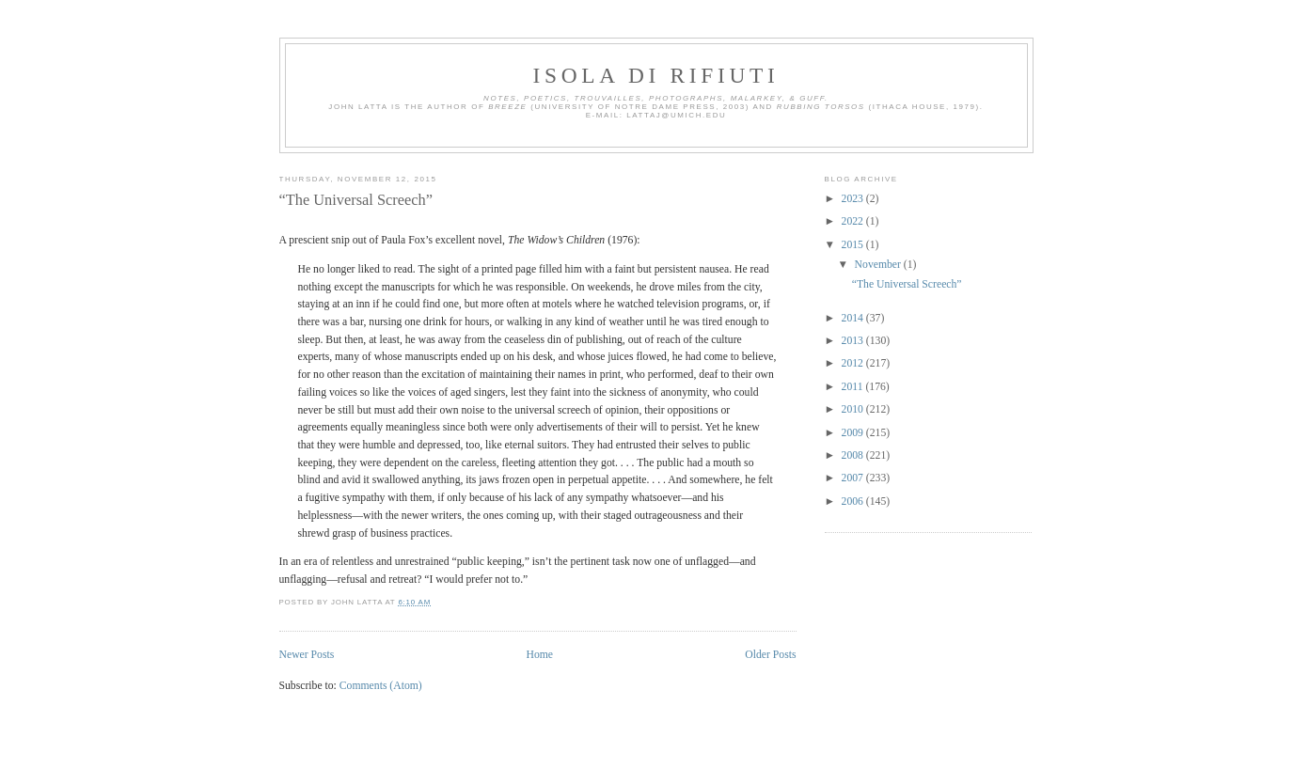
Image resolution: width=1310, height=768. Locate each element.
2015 (854, 245)
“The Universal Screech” (356, 200)
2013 (854, 341)
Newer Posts (307, 655)
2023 (854, 199)
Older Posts (770, 655)
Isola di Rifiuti (656, 75)
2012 (854, 363)
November (879, 265)
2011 (854, 387)
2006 (854, 501)
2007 (854, 478)
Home (539, 655)
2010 (854, 409)
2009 (854, 433)
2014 (854, 318)
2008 (854, 455)
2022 (854, 221)
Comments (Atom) (380, 686)
